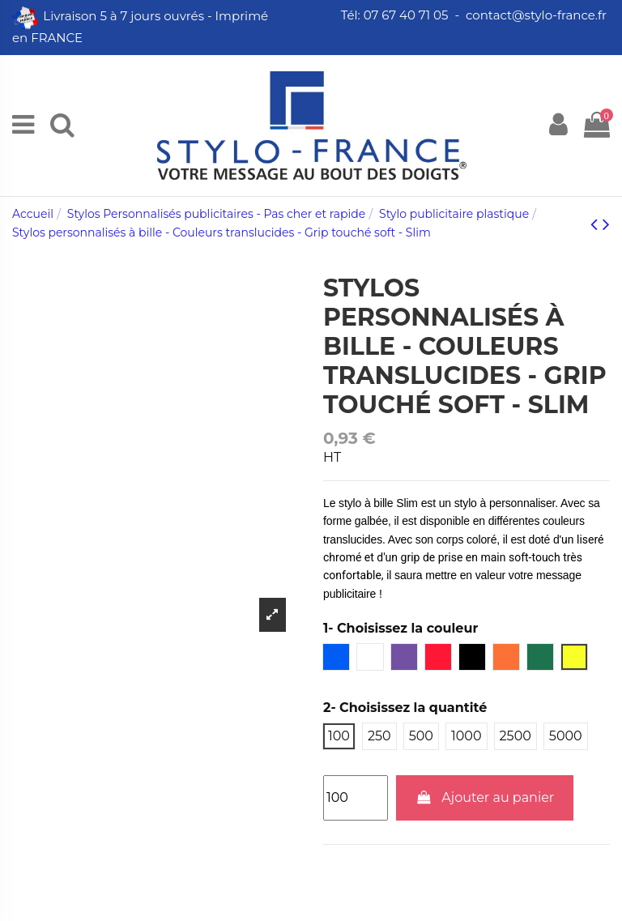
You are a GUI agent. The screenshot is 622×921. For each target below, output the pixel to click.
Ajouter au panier (485, 797)
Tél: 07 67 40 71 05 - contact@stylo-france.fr (475, 15)
